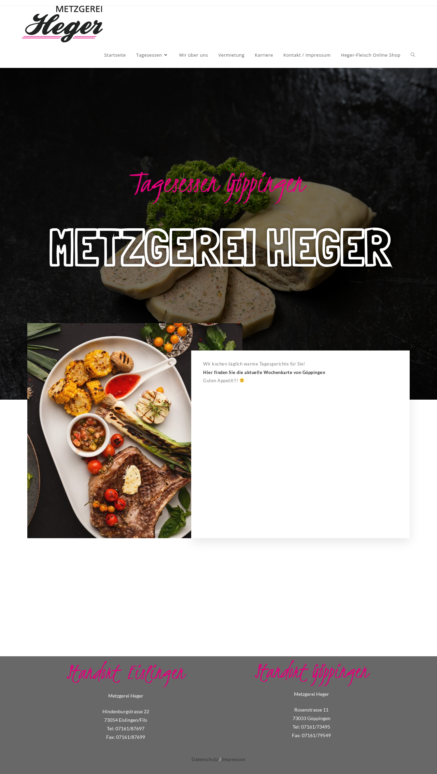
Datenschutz (205, 759)
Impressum (233, 759)
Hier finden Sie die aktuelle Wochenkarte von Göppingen (264, 372)
